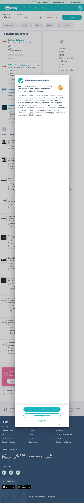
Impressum (62, 425)
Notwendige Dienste (42, 416)
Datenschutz (22, 425)
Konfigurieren (42, 421)
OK (42, 409)
